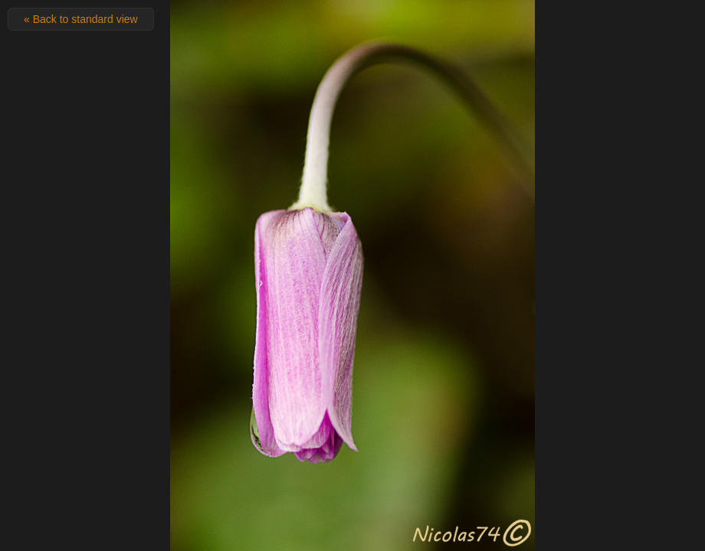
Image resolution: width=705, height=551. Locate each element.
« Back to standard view (81, 19)
